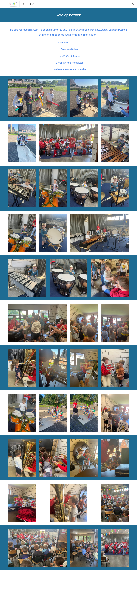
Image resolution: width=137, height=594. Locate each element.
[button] (3, 4)
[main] (68, 15)
